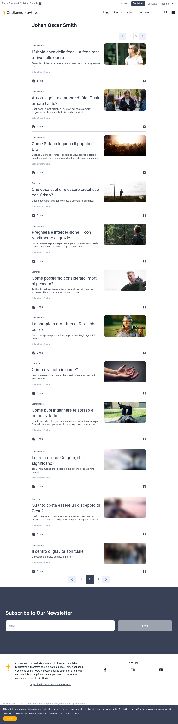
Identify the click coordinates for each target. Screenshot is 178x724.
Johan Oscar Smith (41, 72)
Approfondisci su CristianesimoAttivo (50, 684)
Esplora (129, 12)
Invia (145, 625)
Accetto (10, 718)
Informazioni (145, 12)
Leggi (106, 12)
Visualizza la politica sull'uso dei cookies (60, 713)
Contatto (152, 3)
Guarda (117, 12)
